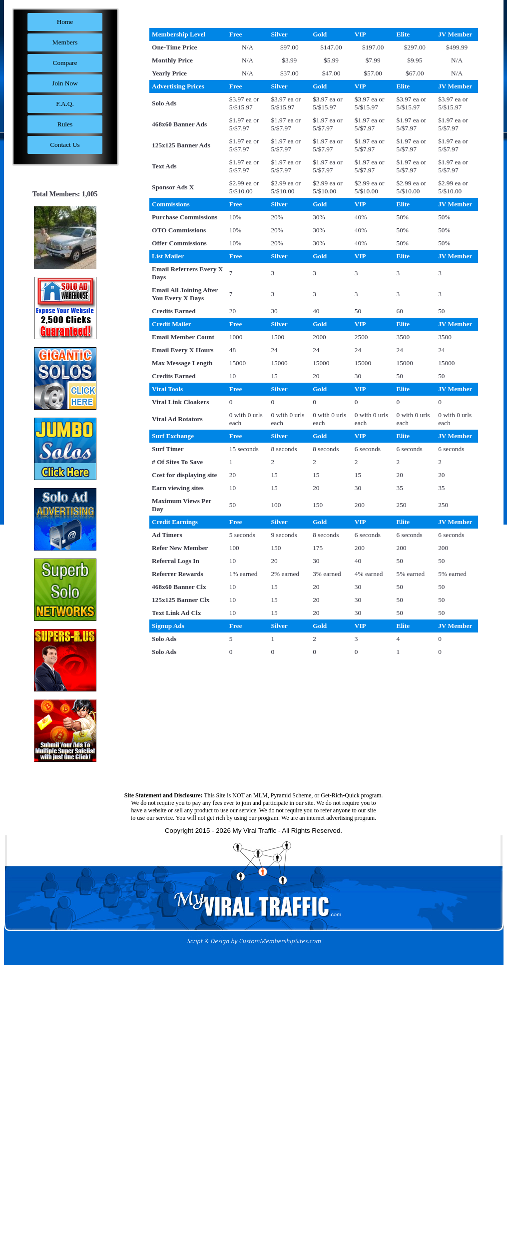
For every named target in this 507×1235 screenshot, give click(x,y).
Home (65, 21)
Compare (65, 62)
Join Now (64, 83)
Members (64, 42)
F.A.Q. (65, 103)
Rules (64, 124)
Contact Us (65, 144)
